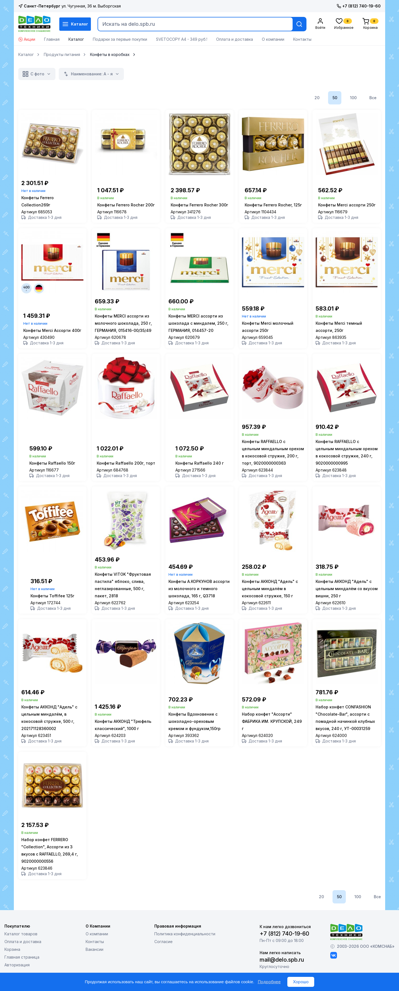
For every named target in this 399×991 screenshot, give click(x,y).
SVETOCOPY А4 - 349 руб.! (181, 39)
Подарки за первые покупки (120, 39)
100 (353, 97)
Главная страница (21, 964)
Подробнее (269, 981)
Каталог (75, 24)
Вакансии (94, 957)
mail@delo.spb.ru (282, 967)
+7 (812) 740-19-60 (359, 6)
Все (373, 97)
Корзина (12, 957)
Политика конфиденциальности (184, 941)
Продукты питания (62, 54)
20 (316, 97)
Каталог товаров (20, 941)
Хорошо (301, 981)
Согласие (163, 949)
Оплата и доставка (234, 39)
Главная (52, 39)
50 (334, 97)
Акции (26, 39)
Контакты (302, 39)
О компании (273, 39)
